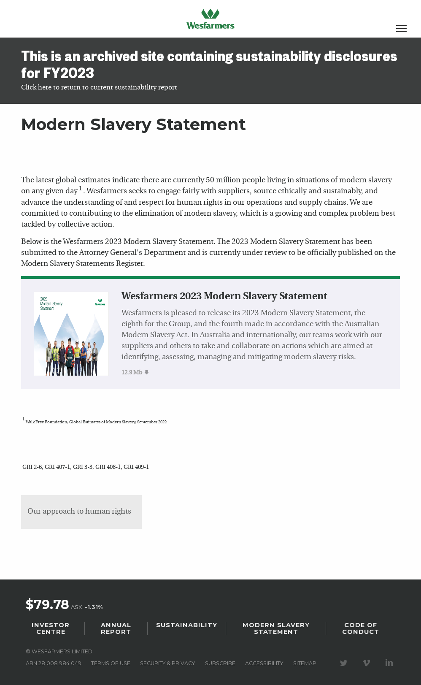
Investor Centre (51, 628)
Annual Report (116, 628)
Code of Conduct (360, 628)
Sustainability (186, 625)
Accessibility (264, 663)
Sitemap (304, 663)
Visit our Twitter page (345, 663)
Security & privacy (167, 663)
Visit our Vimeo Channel (368, 663)
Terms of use (110, 663)
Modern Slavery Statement (276, 628)
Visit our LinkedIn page (391, 663)
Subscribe (220, 663)
